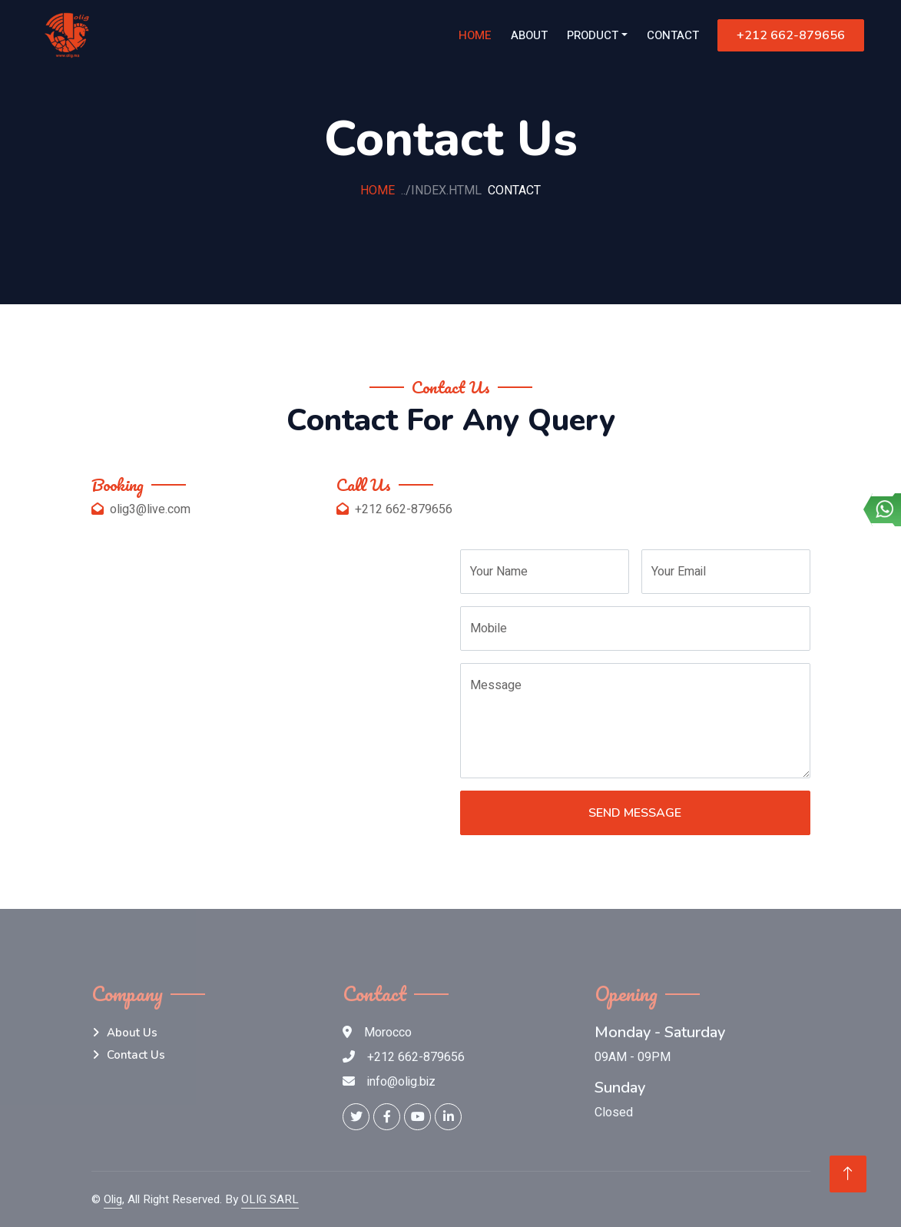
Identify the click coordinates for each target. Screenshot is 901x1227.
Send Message (634, 812)
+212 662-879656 (791, 35)
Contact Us (136, 1055)
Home (475, 35)
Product (592, 35)
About (529, 35)
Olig (113, 1199)
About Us (132, 1032)
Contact (673, 35)
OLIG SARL (270, 1199)
